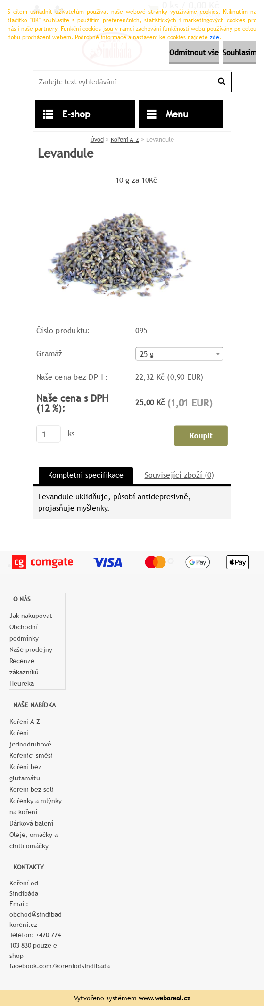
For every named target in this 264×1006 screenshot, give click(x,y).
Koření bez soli (31, 789)
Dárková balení (31, 823)
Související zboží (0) (179, 475)
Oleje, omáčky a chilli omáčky (33, 840)
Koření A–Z (125, 139)
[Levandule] (123, 190)
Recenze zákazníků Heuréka (24, 672)
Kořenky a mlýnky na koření (35, 806)
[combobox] (179, 353)
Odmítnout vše (194, 52)
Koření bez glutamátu (25, 772)
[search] (221, 81)
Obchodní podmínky (24, 632)
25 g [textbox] (147, 353)
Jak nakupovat (30, 615)
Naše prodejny (30, 649)
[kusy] (48, 433)
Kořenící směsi (31, 755)
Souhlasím (239, 52)
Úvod (97, 139)
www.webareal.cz (164, 998)
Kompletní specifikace (86, 475)
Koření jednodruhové (30, 738)
